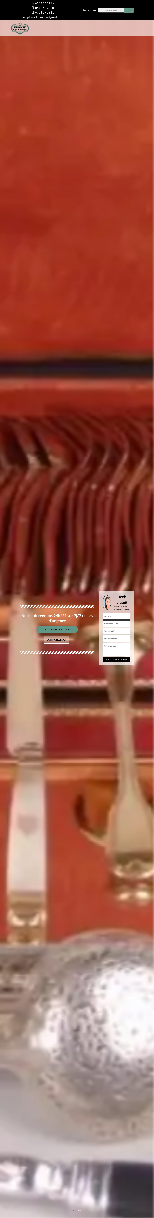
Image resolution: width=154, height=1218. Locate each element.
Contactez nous (57, 639)
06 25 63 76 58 (42, 8)
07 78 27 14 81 (42, 12)
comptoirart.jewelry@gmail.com (42, 17)
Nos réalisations (57, 629)
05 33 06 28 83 (42, 3)
